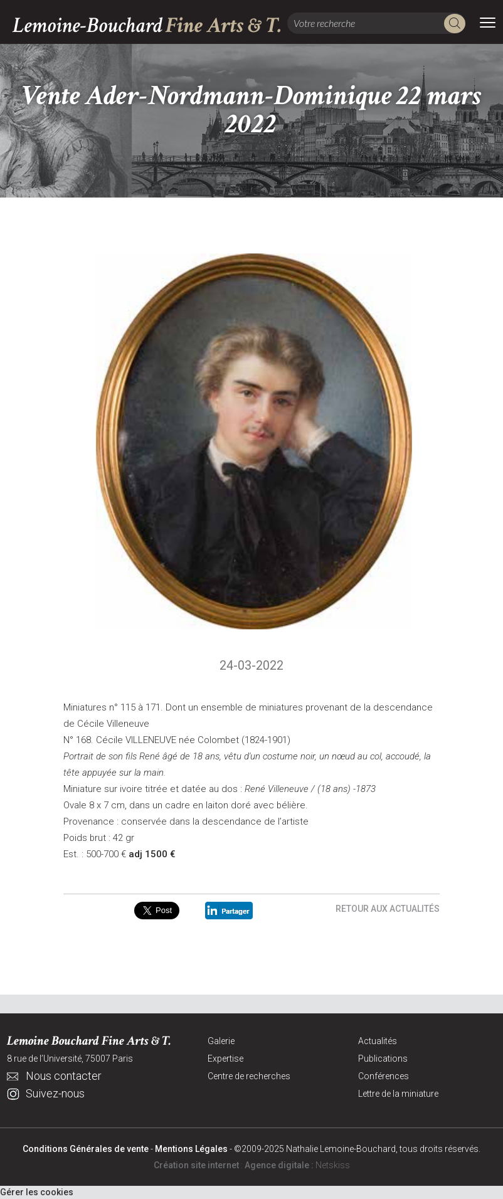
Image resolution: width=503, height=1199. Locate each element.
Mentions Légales (191, 1149)
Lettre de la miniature (398, 1094)
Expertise (225, 1059)
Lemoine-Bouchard (147, 25)
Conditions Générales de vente (86, 1149)
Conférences (383, 1076)
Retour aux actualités (388, 909)
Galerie (221, 1041)
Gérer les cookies (36, 1192)
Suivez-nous (55, 1093)
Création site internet (196, 1165)
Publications (383, 1059)
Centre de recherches (249, 1076)
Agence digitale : (280, 1165)
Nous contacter (64, 1075)
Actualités (377, 1041)
